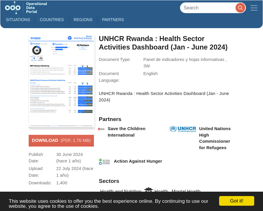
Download (61, 140)
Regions (82, 19)
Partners (113, 19)
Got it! (236, 201)
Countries (52, 19)
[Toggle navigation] (254, 7)
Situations (18, 19)
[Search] (213, 7)
